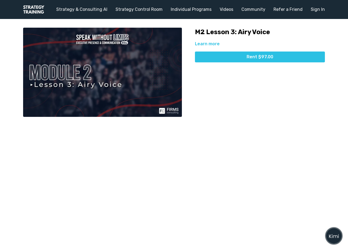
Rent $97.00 (260, 56)
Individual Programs (191, 9)
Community (253, 9)
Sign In (318, 9)
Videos (226, 9)
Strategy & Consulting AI (81, 9)
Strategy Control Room (139, 9)
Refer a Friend (288, 9)
